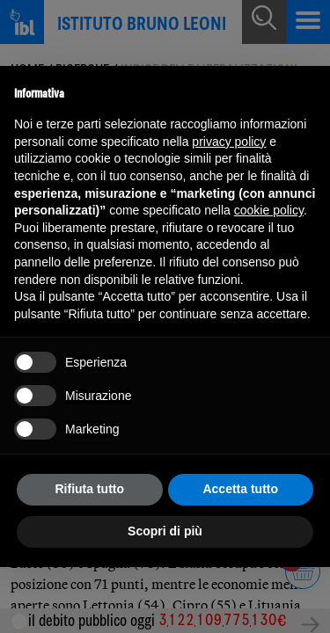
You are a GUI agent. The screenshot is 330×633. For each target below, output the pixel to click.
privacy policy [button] (229, 142)
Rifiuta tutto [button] (89, 489)
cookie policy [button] (269, 210)
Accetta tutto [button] (240, 489)
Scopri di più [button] (165, 531)
